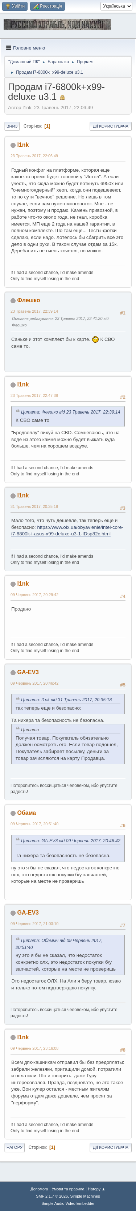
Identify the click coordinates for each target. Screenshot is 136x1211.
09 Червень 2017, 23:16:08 (34, 1048)
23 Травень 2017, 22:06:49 (34, 156)
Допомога (39, 1189)
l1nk (23, 145)
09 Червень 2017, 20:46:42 (34, 683)
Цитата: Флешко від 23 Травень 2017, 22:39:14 (70, 412)
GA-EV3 (28, 672)
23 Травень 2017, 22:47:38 (34, 395)
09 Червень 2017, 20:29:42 (34, 594)
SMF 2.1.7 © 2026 (52, 1196)
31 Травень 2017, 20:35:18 (34, 506)
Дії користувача (110, 126)
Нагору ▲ (96, 1189)
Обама (26, 813)
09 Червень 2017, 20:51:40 (34, 824)
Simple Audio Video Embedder (67, 1203)
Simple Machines (85, 1196)
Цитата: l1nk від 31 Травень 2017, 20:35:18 (66, 699)
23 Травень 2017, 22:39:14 (34, 311)
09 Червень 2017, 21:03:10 (34, 923)
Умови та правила (67, 1189)
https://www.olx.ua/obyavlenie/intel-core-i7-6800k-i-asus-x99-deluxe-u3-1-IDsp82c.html (67, 531)
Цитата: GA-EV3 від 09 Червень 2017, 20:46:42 (70, 840)
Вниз (12, 126)
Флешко (28, 300)
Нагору (14, 1147)
